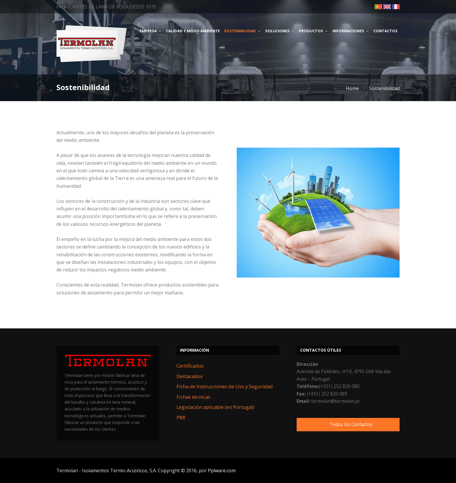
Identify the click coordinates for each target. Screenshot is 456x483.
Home (352, 88)
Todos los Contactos (351, 424)
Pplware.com (222, 470)
